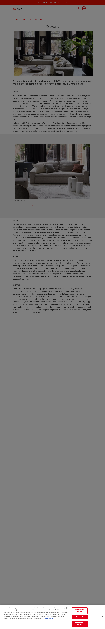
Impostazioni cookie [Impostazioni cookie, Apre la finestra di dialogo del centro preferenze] (79, 610)
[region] (52, 617)
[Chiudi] (102, 616)
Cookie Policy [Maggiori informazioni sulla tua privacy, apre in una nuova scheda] (48, 618)
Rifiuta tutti (79, 617)
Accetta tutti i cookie (79, 623)
